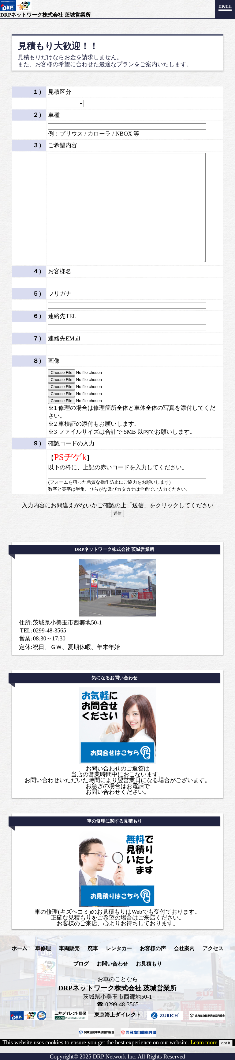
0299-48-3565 (49, 630)
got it (225, 1043)
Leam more (203, 1042)
